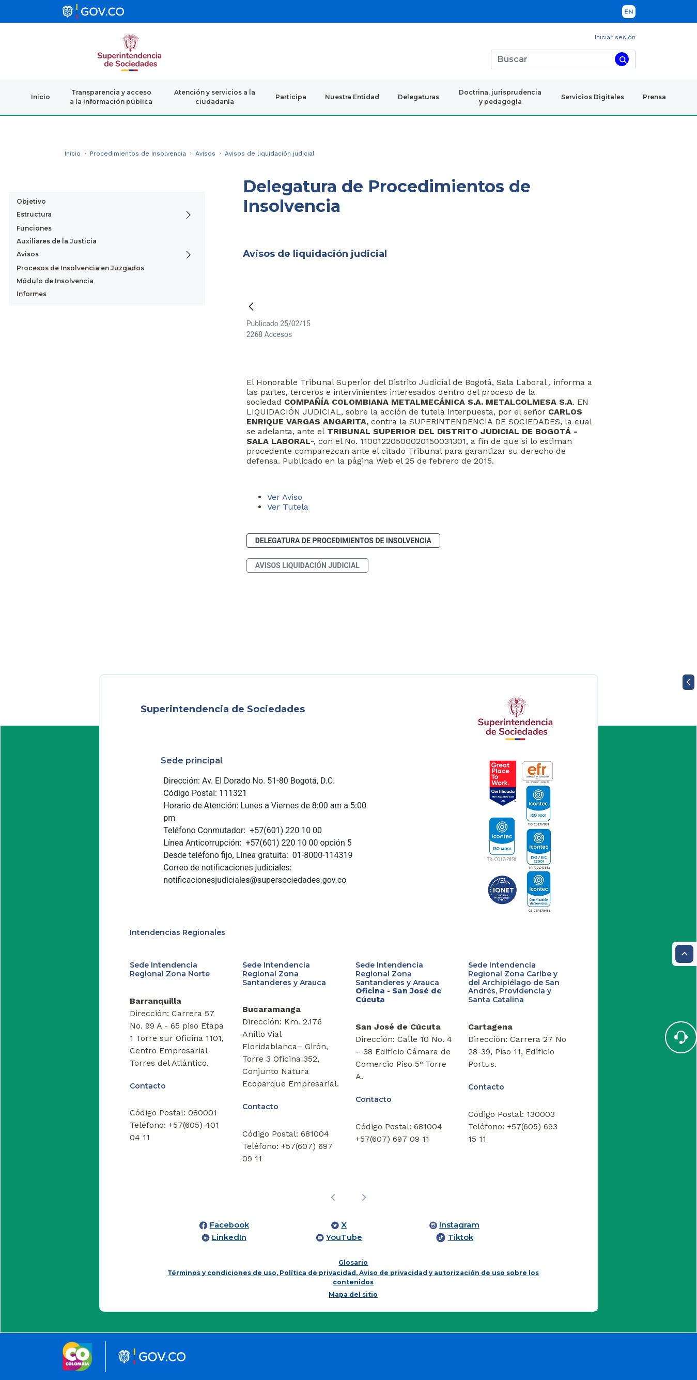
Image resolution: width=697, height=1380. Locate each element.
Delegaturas (418, 97)
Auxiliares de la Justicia (57, 241)
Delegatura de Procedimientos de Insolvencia (343, 540)
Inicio (40, 97)
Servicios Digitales (592, 97)
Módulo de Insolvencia (55, 281)
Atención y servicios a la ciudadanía (214, 96)
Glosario (353, 1262)
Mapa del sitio (353, 1294)
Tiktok (460, 1237)
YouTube (344, 1237)
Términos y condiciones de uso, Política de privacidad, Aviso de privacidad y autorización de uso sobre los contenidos (353, 1277)
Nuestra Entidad (352, 97)
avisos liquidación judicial (307, 565)
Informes (32, 294)
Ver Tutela (287, 507)
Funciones (34, 228)
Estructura (34, 214)
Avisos (28, 254)
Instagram (459, 1225)
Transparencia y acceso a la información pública (111, 96)
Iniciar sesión (615, 37)
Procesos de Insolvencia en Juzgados (80, 268)
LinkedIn (229, 1237)
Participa (290, 97)
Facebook (229, 1225)
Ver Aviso (284, 497)
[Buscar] (551, 59)
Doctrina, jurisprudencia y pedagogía (500, 96)
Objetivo (31, 201)
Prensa (654, 97)
